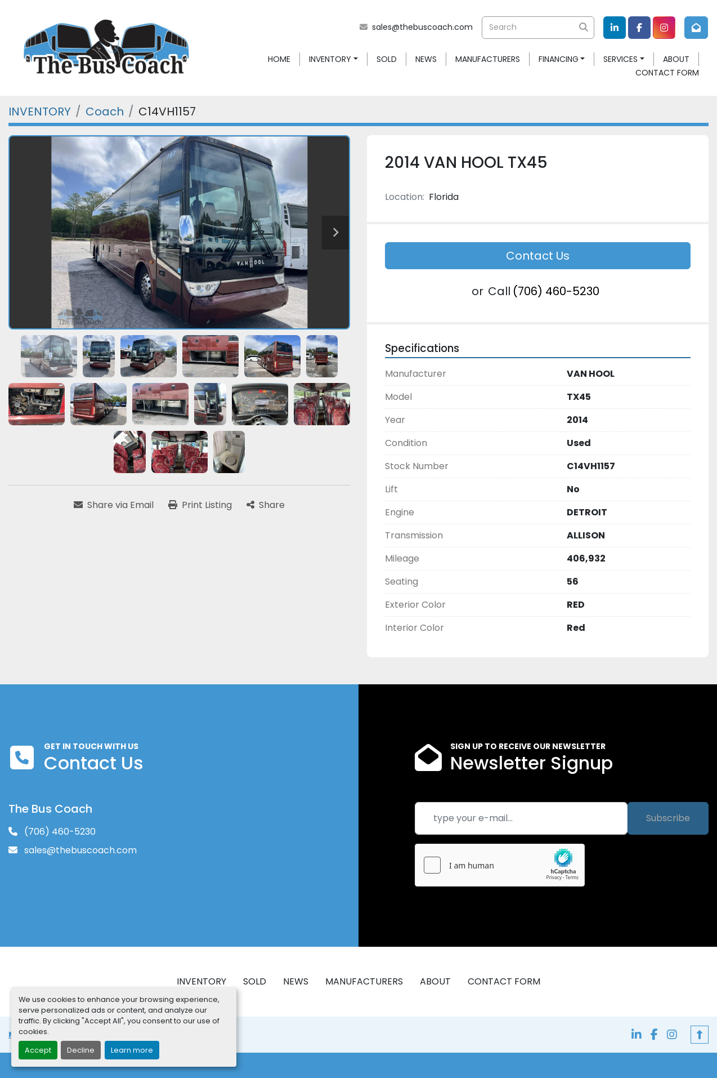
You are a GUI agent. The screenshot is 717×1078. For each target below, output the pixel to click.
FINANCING (559, 59)
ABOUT (676, 59)
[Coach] (105, 111)
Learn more (132, 1050)
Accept (38, 1050)
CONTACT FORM (667, 72)
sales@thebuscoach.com (422, 27)
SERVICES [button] (620, 59)
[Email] (521, 818)
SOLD (387, 59)
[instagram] (664, 27)
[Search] (538, 27)
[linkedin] (614, 27)
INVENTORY (330, 59)
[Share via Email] (113, 505)
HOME (279, 59)
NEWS (426, 59)
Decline (81, 1050)
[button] (333, 59)
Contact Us (538, 256)
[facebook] (639, 27)
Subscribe (668, 818)
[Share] (265, 505)
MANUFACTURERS (487, 59)
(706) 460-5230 (556, 291)
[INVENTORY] (39, 111)
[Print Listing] (200, 505)
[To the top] (700, 1035)
